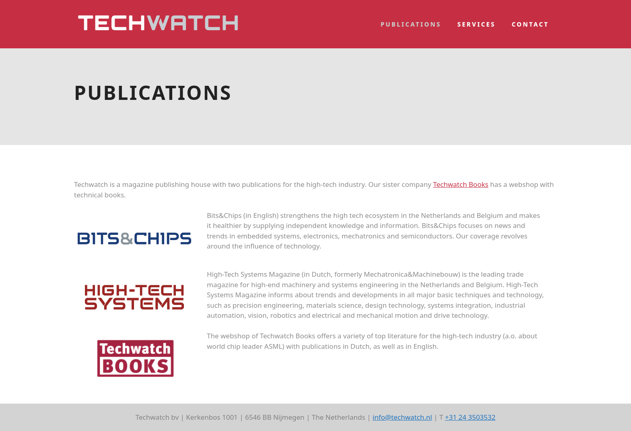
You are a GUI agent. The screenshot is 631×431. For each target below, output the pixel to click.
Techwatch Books (460, 184)
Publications (411, 24)
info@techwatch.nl (402, 417)
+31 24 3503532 (470, 417)
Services (476, 24)
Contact (530, 24)
